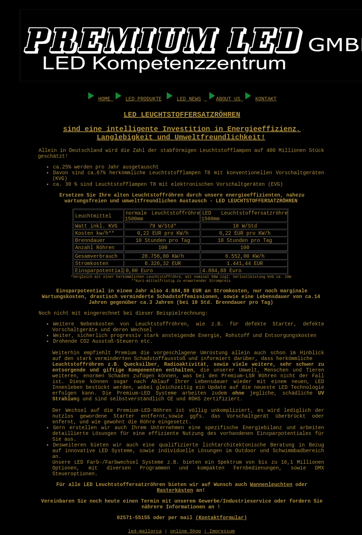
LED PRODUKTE (143, 99)
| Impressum (219, 531)
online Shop (185, 531)
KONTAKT (266, 99)
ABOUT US (228, 99)
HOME (105, 99)
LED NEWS (189, 99)
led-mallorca (145, 531)
